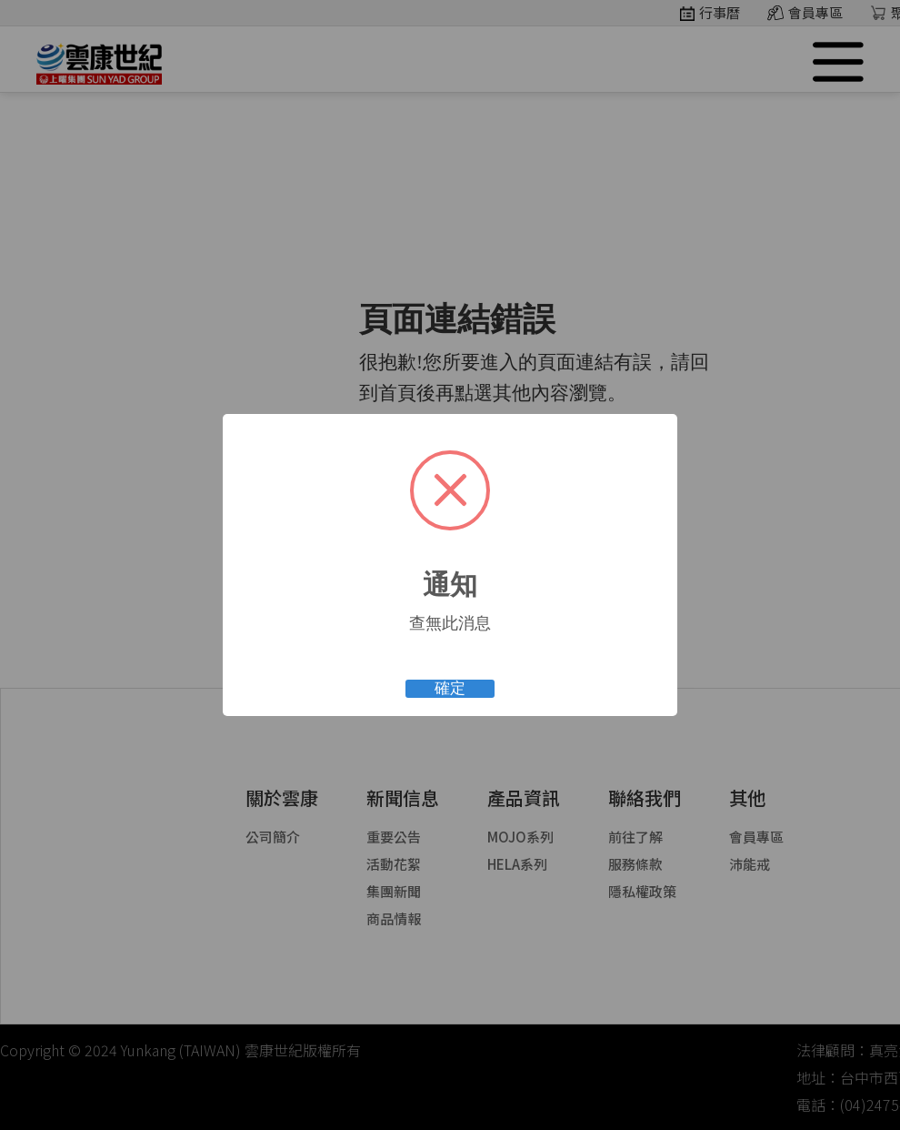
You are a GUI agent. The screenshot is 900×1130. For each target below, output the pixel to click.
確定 (450, 688)
